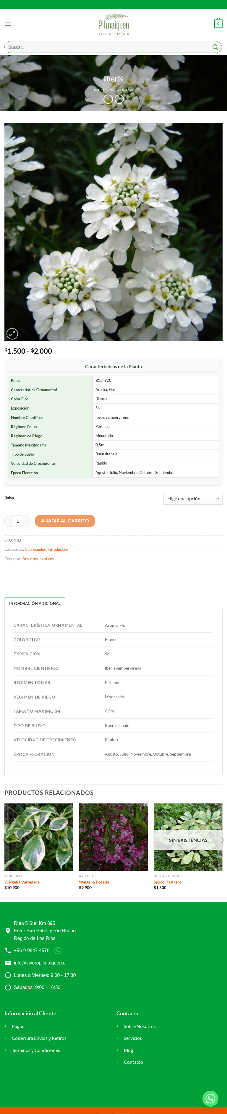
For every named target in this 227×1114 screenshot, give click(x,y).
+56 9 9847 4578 (32, 950)
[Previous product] (119, 99)
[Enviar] (215, 47)
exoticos (47, 558)
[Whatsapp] (210, 1099)
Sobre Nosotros (140, 1026)
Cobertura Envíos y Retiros (39, 1038)
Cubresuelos (35, 549)
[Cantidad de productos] (17, 521)
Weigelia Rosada (94, 881)
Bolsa (9, 498)
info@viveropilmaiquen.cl (40, 962)
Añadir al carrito (65, 520)
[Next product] (108, 99)
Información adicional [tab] (35, 603)
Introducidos (120, 90)
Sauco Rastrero (167, 881)
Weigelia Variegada (22, 881)
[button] (8, 24)
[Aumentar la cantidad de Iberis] (26, 521)
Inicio (99, 90)
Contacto (133, 1062)
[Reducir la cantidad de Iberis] (8, 521)
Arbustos (30, 558)
